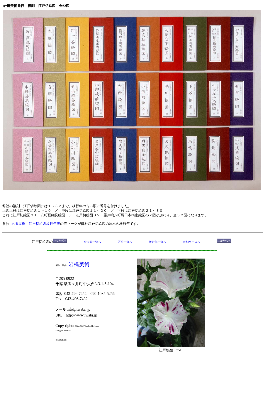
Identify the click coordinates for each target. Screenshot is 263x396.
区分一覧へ (125, 242)
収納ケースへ (191, 242)
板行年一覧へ (157, 242)
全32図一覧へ (92, 242)
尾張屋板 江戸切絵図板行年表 (35, 223)
